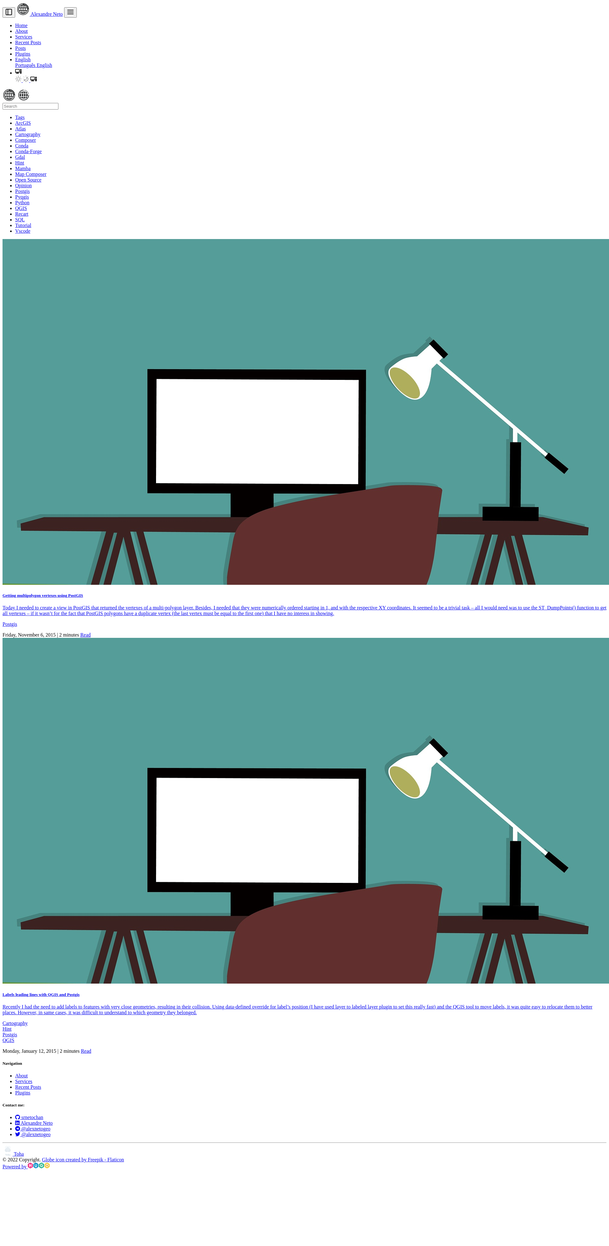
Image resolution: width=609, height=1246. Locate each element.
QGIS (8, 1040)
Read (85, 635)
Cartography (15, 1023)
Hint (7, 1029)
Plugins (22, 54)
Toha (13, 1154)
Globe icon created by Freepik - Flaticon (83, 1159)
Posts (20, 48)
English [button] (23, 59)
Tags (20, 117)
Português (26, 65)
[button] (18, 72)
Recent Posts (28, 42)
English (44, 65)
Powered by (26, 1166)
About (21, 31)
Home (21, 25)
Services (23, 36)
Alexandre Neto (39, 14)
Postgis (10, 624)
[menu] (70, 12)
